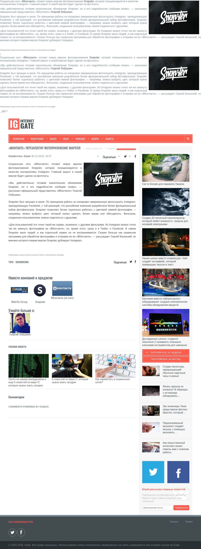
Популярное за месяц (166, 359)
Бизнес (52, 138)
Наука (64, 138)
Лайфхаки (78, 138)
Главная (111, 148)
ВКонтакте (28, 1)
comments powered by (28, 398)
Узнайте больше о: (21, 310)
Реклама (189, 521)
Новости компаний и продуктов (30, 277)
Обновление (22, 262)
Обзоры (93, 138)
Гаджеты (108, 138)
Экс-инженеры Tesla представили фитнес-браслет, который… (175, 409)
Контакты (174, 521)
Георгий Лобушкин (61, 12)
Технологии (18, 138)
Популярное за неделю (165, 352)
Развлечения (35, 138)
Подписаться (181, 507)
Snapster (89, 1)
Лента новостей (94, 148)
